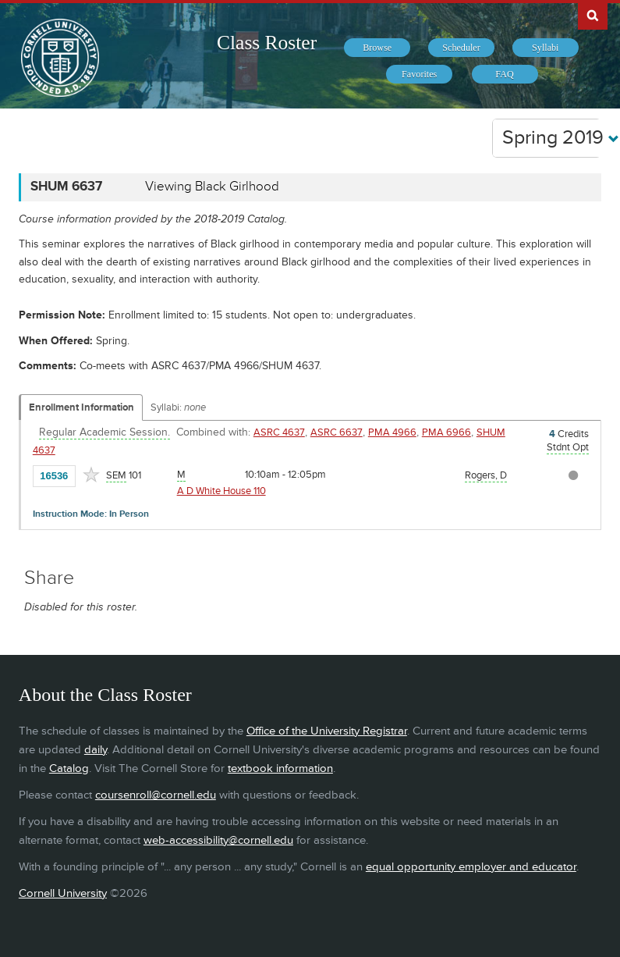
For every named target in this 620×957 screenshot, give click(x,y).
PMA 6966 (446, 432)
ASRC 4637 (279, 432)
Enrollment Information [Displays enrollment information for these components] (81, 407)
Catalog (69, 768)
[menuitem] (377, 47)
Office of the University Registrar (326, 731)
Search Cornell (593, 15)
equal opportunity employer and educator (471, 866)
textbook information (280, 768)
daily (95, 749)
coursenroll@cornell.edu (155, 795)
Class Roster (267, 42)
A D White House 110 (221, 491)
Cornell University (63, 893)
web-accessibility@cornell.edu (218, 840)
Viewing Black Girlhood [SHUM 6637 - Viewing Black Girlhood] (212, 186)
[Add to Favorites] (91, 474)
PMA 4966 (392, 432)
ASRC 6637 (336, 432)
